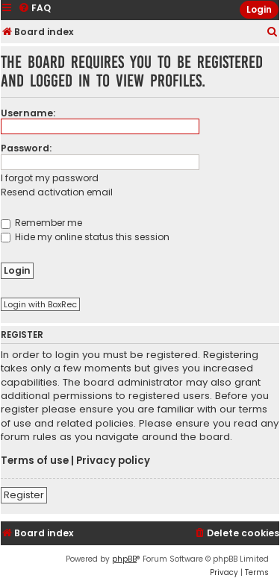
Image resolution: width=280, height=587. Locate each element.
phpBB (124, 559)
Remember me (41, 222)
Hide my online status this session (85, 236)
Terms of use (35, 461)
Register (24, 495)
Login (259, 9)
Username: (28, 113)
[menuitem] (272, 32)
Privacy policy (113, 461)
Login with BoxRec (40, 304)
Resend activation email (57, 192)
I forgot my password (50, 177)
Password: (26, 148)
